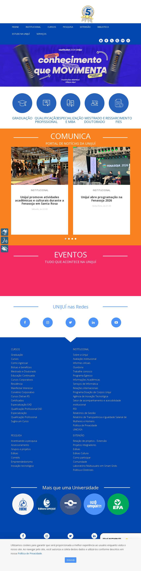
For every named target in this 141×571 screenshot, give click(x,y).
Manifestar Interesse (22, 387)
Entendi (71, 560)
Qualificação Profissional (24, 416)
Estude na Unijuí (19, 33)
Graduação (17, 354)
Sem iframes (70, 276)
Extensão (84, 26)
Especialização (19, 412)
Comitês (15, 456)
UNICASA (77, 428)
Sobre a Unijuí (80, 354)
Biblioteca (102, 26)
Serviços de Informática (85, 383)
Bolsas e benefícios (21, 366)
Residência (16, 383)
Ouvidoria (78, 366)
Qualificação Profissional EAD (26, 408)
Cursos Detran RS (20, 395)
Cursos (50, 26)
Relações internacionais (85, 387)
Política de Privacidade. (30, 553)
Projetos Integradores (84, 444)
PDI (75, 408)
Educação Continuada (23, 374)
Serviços (40, 33)
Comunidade (80, 461)
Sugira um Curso (20, 420)
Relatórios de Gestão (84, 412)
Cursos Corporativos (22, 379)
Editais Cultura (80, 452)
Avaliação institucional (84, 358)
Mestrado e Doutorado (23, 370)
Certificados (17, 399)
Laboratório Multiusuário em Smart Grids (95, 465)
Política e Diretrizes (83, 469)
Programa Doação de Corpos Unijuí (92, 391)
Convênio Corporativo (22, 391)
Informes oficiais (81, 362)
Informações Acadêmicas (86, 379)
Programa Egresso (83, 374)
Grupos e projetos (21, 448)
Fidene (14, 26)
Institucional (32, 26)
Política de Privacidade (85, 424)
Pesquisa (67, 26)
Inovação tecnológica (22, 465)
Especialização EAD (21, 403)
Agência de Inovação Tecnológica (90, 395)
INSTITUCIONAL (39, 189)
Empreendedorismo (22, 461)
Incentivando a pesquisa (24, 440)
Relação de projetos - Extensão (90, 440)
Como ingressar (19, 362)
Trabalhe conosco (82, 370)
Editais (14, 452)
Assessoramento (20, 444)
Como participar (82, 456)
